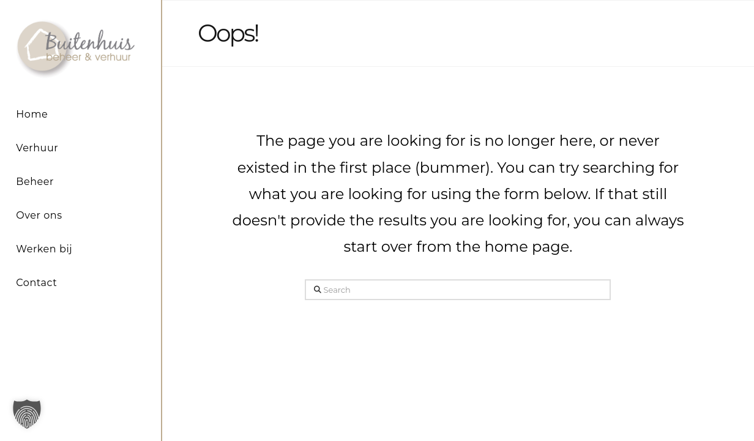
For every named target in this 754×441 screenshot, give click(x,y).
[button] (27, 414)
